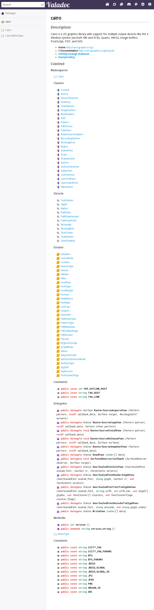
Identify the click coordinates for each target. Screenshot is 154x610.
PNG (90, 583)
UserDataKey (68, 240)
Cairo (8, 30)
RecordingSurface (70, 138)
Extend (64, 270)
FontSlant (66, 282)
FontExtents (67, 200)
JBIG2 (91, 563)
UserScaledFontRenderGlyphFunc (113, 474)
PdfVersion (67, 335)
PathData (66, 212)
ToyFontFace (68, 174)
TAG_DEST (94, 392)
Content (65, 262)
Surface (65, 162)
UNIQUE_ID (94, 587)
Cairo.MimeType (14, 35)
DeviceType (67, 266)
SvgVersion (67, 371)
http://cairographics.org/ (79, 47)
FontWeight (67, 290)
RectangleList (68, 142)
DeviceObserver (69, 98)
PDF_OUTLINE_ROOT (95, 388)
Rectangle (66, 224)
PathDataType (68, 318)
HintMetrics (67, 298)
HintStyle (65, 302)
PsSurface (66, 130)
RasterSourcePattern (72, 134)
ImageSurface (68, 110)
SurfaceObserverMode (73, 359)
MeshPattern (67, 114)
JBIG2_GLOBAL (96, 567)
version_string (101, 528)
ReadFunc (98, 454)
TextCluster (67, 232)
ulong (99, 478)
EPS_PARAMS (95, 559)
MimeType (63, 534)
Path (63, 118)
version (81, 524)
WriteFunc (99, 511)
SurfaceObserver (70, 166)
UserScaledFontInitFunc (108, 466)
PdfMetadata (68, 326)
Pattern (65, 122)
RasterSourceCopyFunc (107, 422)
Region (64, 146)
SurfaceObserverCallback (107, 458)
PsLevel (65, 339)
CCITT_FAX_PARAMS (100, 551)
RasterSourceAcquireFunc (110, 410)
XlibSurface (67, 186)
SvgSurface (66, 170)
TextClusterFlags (70, 375)
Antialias (65, 254)
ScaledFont (67, 150)
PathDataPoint (68, 220)
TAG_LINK (93, 396)
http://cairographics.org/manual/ (96, 50)
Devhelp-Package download (73, 54)
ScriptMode (67, 347)
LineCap (65, 306)
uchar (110, 454)
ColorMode (67, 258)
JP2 (90, 575)
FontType (66, 286)
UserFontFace (68, 178)
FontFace (66, 102)
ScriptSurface (68, 158)
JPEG (91, 579)
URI (90, 591)
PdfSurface (66, 126)
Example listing (66, 57)
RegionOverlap (69, 343)
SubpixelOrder (69, 355)
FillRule (64, 274)
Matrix (64, 208)
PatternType (67, 322)
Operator (66, 314)
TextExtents (67, 236)
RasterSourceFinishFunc (106, 430)
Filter (63, 278)
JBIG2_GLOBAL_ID (98, 571)
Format (65, 294)
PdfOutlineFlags (69, 330)
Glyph (64, 204)
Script (64, 154)
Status (64, 351)
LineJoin (65, 310)
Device (64, 94)
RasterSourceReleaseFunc (107, 438)
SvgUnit (65, 367)
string (82, 392)
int (80, 388)
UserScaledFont (69, 182)
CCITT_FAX (94, 547)
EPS (90, 555)
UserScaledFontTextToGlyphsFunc (114, 486)
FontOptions (67, 106)
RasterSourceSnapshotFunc (110, 446)
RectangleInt (67, 228)
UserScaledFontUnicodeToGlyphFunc (115, 503)
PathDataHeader (70, 216)
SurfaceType (67, 363)
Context (65, 90)
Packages (10, 13)
